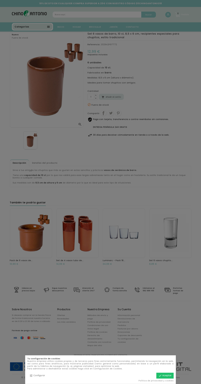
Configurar (37, 375)
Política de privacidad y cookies (156, 380)
